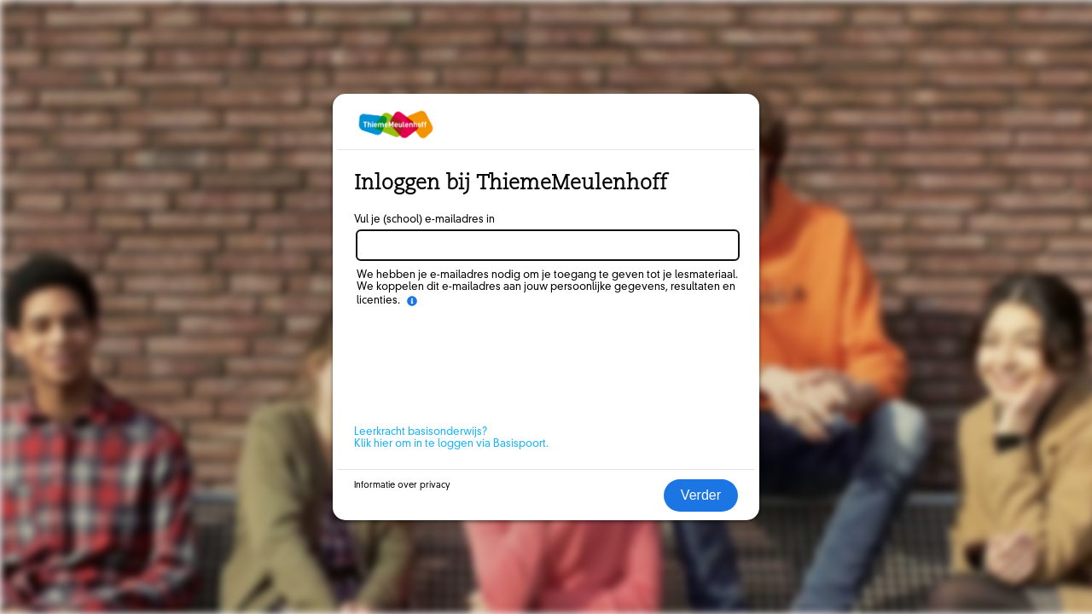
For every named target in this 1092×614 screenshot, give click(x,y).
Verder (701, 495)
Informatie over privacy (402, 485)
